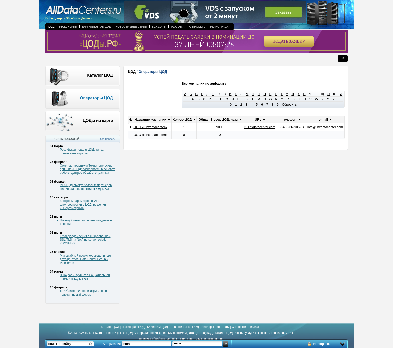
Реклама (177, 26)
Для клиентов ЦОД (96, 26)
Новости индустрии (131, 26)
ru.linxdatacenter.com (259, 127)
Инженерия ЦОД (133, 327)
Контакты (222, 327)
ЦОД (51, 26)
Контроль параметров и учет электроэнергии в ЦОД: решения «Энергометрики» (83, 204)
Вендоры (159, 26)
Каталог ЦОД (100, 75)
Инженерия (68, 26)
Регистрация (220, 26)
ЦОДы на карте (98, 120)
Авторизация (112, 344)
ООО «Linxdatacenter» (150, 127)
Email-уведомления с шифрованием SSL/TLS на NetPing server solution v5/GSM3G (85, 239)
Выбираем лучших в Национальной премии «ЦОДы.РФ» (85, 276)
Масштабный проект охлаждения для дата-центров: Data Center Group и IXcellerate (86, 259)
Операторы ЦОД (96, 98)
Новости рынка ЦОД (184, 327)
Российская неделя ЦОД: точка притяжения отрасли (81, 151)
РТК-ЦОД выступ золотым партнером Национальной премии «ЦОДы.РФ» (86, 186)
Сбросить (289, 104)
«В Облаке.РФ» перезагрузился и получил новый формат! (83, 292)
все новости (107, 138)
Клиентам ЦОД (157, 327)
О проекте (197, 26)
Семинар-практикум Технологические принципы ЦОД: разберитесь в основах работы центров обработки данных (87, 169)
